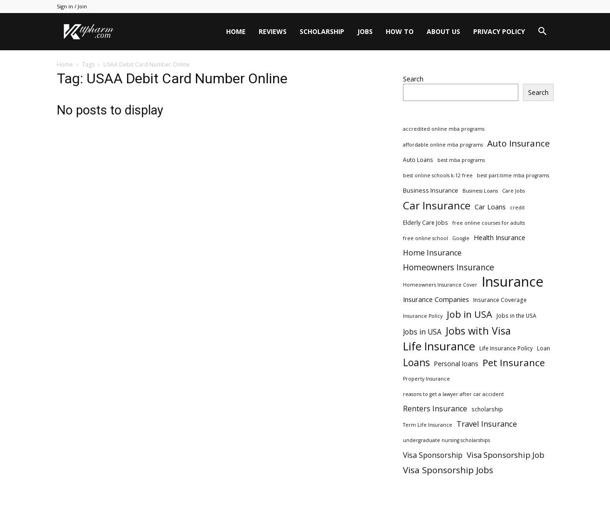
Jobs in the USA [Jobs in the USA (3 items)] (516, 315)
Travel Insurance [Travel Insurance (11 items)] (486, 424)
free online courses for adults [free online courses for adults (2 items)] (488, 223)
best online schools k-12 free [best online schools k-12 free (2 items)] (438, 175)
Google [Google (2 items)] (460, 238)
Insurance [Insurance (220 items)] (512, 282)
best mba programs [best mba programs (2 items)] (461, 160)
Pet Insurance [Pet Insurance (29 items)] (514, 363)
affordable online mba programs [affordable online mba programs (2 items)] (443, 144)
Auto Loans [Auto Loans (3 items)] (418, 159)
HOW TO (400, 31)
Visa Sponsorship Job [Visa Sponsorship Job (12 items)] (505, 455)
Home (236, 31)
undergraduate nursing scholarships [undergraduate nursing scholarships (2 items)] (446, 440)
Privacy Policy (499, 31)
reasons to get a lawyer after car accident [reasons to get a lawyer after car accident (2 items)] (453, 394)
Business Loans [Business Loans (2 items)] (480, 191)
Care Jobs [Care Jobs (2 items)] (513, 191)
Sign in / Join (72, 6)
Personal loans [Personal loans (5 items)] (456, 363)
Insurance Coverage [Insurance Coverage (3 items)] (500, 299)
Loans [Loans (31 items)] (416, 363)
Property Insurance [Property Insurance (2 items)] (426, 379)
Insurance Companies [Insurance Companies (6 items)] (436, 299)
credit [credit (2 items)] (517, 207)
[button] (542, 32)
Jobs (365, 31)
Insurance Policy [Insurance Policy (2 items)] (422, 316)
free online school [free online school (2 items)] (425, 238)
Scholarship (322, 31)
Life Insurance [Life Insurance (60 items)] (439, 346)
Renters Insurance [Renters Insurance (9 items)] (435, 409)
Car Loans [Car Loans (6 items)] (490, 206)
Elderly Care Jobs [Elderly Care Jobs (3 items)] (425, 222)
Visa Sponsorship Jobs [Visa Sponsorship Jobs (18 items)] (448, 470)
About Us (443, 31)
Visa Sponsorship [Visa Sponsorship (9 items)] (433, 455)
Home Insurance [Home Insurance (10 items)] (432, 253)
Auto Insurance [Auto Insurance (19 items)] (518, 143)
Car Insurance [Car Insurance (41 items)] (436, 205)
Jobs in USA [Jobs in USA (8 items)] (422, 332)
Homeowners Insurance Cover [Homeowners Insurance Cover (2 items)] (440, 285)
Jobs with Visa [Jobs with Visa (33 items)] (478, 330)
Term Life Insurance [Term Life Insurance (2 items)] (427, 425)
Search (413, 78)
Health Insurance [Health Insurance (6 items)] (499, 237)
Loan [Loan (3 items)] (543, 348)
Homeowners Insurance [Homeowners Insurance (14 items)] (448, 267)
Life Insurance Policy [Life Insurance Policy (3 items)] (506, 348)
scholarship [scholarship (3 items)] (487, 409)
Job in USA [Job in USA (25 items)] (469, 314)
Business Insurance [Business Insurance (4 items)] (430, 190)
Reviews (273, 31)
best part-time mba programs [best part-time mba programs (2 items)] (513, 175)
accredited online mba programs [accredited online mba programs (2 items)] (443, 129)
